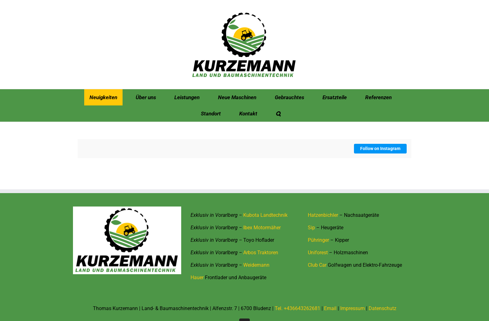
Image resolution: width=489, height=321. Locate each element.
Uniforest (318, 252)
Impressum (352, 308)
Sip (311, 228)
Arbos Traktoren (260, 252)
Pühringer (318, 240)
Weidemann (256, 265)
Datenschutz (382, 308)
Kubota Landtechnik (265, 215)
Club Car (317, 265)
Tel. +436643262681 (297, 308)
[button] (278, 113)
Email (330, 308)
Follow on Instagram (380, 148)
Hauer (197, 277)
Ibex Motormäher (262, 228)
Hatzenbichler (323, 215)
